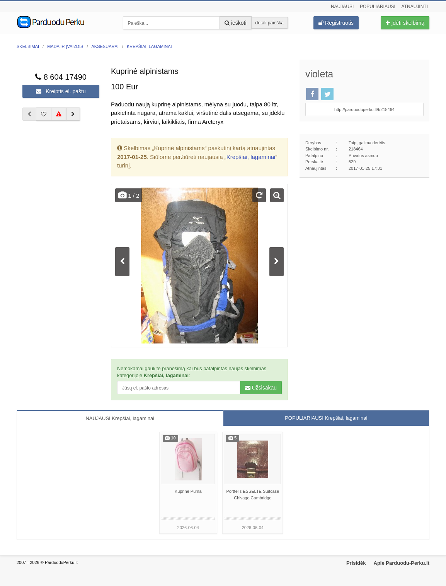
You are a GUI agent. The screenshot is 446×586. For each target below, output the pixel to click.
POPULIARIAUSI (326, 418)
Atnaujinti (415, 6)
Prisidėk (356, 563)
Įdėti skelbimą (405, 23)
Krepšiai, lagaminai (251, 157)
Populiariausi (377, 6)
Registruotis (336, 23)
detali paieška (269, 23)
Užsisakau (261, 387)
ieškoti (236, 23)
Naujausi (342, 6)
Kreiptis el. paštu (60, 91)
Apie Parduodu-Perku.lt (401, 563)
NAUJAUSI (119, 418)
